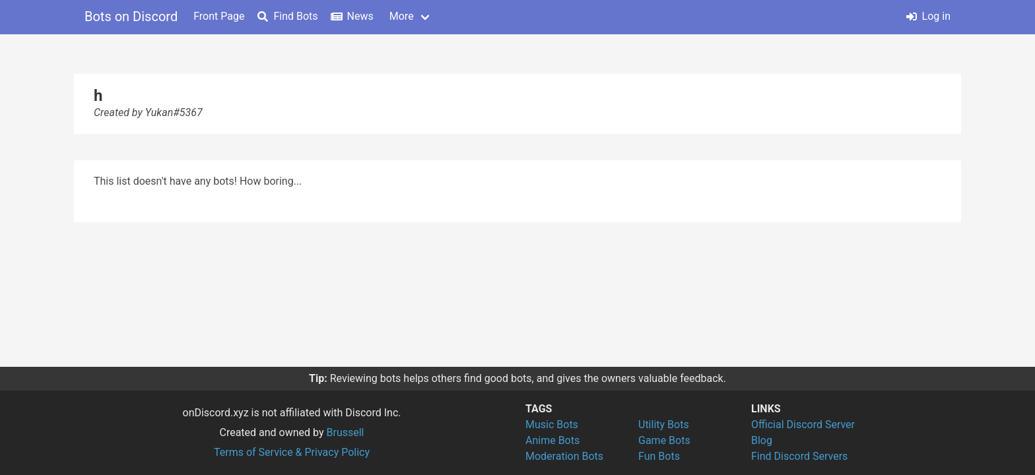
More (401, 16)
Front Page (218, 16)
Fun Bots (659, 456)
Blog (761, 440)
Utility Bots (663, 424)
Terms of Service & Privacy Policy (292, 452)
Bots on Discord (131, 16)
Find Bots (287, 16)
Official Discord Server (803, 424)
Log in (928, 16)
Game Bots (664, 440)
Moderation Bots (564, 456)
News (352, 16)
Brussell (345, 432)
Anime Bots (552, 440)
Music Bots (551, 424)
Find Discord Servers (799, 456)
